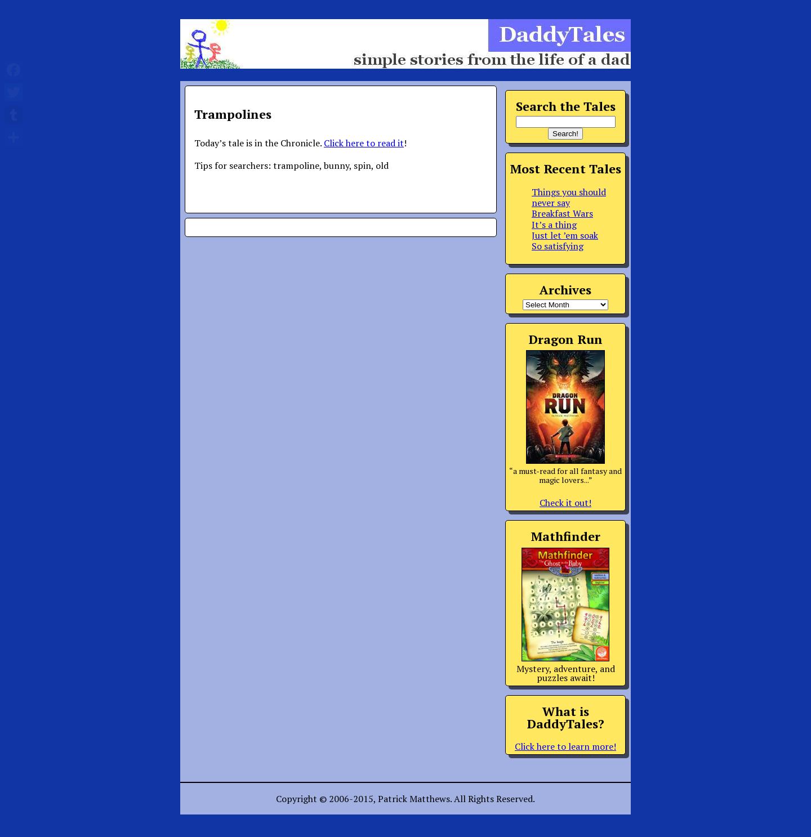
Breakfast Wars (562, 213)
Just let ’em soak (565, 235)
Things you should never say (569, 197)
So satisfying (557, 246)
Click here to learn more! (565, 746)
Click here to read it (364, 143)
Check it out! (565, 502)
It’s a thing (554, 224)
